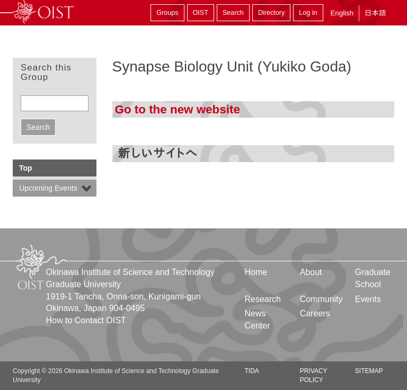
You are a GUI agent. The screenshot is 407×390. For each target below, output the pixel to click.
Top (25, 168)
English (341, 13)
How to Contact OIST (86, 320)
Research (263, 299)
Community (321, 299)
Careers (315, 313)
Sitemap (369, 371)
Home (256, 272)
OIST (200, 12)
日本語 (375, 13)
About (311, 272)
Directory (271, 12)
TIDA (252, 371)
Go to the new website (177, 109)
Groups (167, 12)
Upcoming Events (48, 188)
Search (233, 12)
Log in (308, 12)
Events (368, 299)
